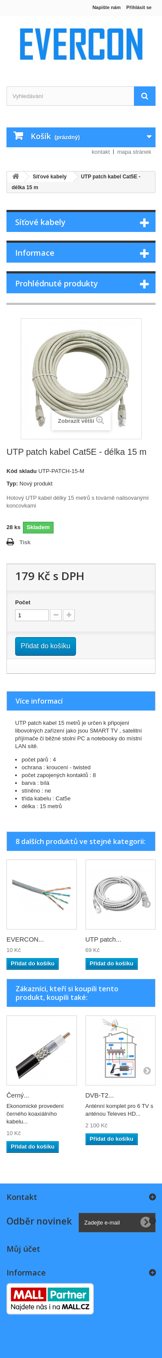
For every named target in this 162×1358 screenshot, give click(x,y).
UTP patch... (103, 939)
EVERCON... (25, 939)
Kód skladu (21, 471)
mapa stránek (134, 152)
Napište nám (106, 7)
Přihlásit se (139, 7)
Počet (22, 602)
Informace (34, 252)
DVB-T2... (100, 1095)
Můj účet (23, 1249)
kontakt (101, 152)
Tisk (25, 542)
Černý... (17, 1095)
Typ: (12, 483)
